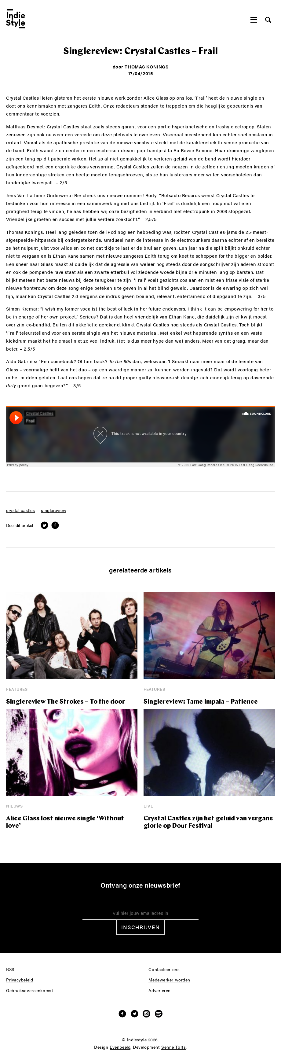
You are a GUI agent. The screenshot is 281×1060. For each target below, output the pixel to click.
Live (148, 806)
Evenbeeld (120, 1047)
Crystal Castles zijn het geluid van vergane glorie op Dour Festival (208, 822)
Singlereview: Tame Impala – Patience (201, 702)
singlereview (53, 510)
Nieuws (14, 806)
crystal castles (20, 510)
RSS (10, 969)
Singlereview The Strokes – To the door (65, 702)
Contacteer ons (164, 969)
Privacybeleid (19, 979)
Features (16, 689)
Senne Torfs (173, 1047)
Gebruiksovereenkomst (29, 990)
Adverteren (159, 990)
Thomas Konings (146, 66)
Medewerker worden (169, 979)
